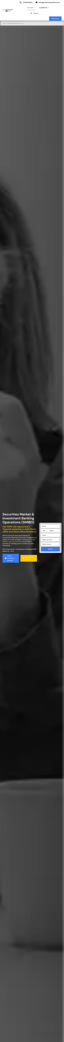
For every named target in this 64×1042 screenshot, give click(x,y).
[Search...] (40, 13)
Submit (50, 549)
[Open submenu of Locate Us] (48, 7)
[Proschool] (7, 9)
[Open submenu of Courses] (34, 7)
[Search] (31, 13)
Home (4, 23)
